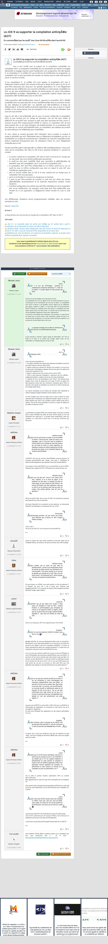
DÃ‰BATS (67, 7)
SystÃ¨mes (104, 5)
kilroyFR (14, 541)
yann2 (14, 599)
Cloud (32, 5)
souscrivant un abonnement (48, 244)
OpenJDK (15, 206)
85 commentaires (43, 45)
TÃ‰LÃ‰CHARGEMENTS (47, 7)
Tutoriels (19, 2)
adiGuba (14, 432)
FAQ (26, 2)
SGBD (84, 5)
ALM (41, 5)
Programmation (75, 5)
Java (54, 5)
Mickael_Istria (14, 281)
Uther (14, 560)
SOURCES (60, 7)
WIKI (73, 7)
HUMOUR (85, 7)
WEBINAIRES (28, 7)
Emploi (58, 2)
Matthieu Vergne (14, 413)
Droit (75, 2)
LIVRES (35, 7)
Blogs (33, 2)
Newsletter (49, 2)
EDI (67, 5)
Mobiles (96, 5)
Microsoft (48, 5)
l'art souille (14, 834)
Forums (10, 2)
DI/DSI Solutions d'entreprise (20, 5)
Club (81, 2)
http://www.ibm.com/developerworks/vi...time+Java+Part (41, 837)
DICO (78, 7)
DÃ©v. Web (60, 5)
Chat (39, 2)
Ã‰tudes (67, 2)
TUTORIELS (14, 7)
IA (37, 5)
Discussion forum (91, 53)
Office (89, 5)
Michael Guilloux (29, 45)
